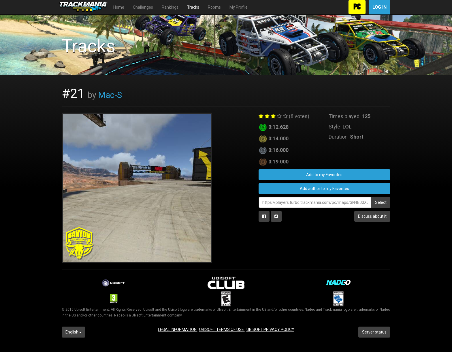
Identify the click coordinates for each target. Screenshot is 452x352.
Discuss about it (372, 216)
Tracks (193, 7)
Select (381, 202)
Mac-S (110, 95)
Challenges (143, 7)
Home (118, 7)
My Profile (238, 7)
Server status (374, 332)
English (73, 332)
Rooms (214, 7)
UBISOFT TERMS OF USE (222, 329)
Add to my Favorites (324, 174)
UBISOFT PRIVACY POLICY (270, 329)
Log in (379, 7)
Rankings (170, 7)
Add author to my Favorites (324, 188)
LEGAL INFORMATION (177, 329)
